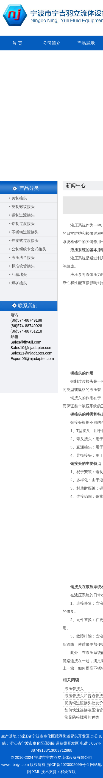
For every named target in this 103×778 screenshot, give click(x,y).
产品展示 (86, 43)
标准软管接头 (23, 266)
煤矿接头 (19, 283)
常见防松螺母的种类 (82, 717)
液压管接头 (74, 689)
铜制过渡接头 (23, 215)
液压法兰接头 (23, 257)
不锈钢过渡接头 (25, 232)
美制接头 (19, 198)
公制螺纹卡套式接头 (29, 249)
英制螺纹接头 (23, 206)
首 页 (17, 43)
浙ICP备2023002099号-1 (67, 764)
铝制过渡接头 (23, 223)
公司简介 (51, 43)
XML (36, 772)
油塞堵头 (19, 274)
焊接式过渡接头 (25, 240)
